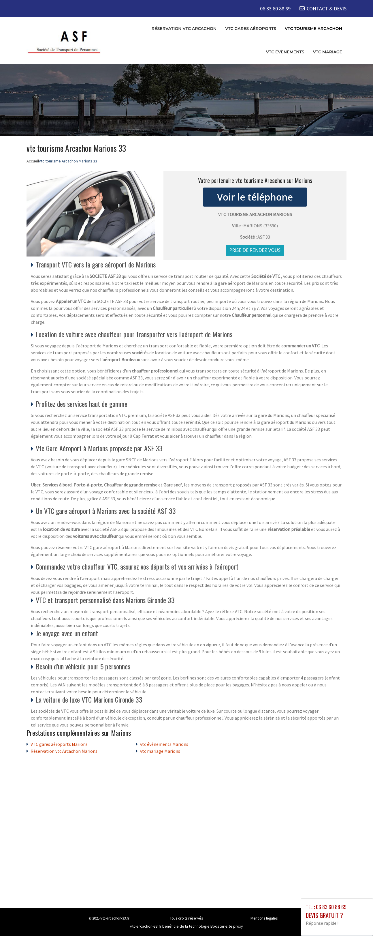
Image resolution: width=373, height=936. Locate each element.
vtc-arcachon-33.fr (114, 918)
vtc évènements (285, 52)
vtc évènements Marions (164, 744)
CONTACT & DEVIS (326, 8)
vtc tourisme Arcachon (313, 28)
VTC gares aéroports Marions (59, 744)
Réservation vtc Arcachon (184, 28)
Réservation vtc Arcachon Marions (64, 751)
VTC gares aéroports (250, 28)
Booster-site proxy (226, 926)
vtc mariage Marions (160, 751)
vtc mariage (327, 52)
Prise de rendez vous (255, 250)
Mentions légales (264, 918)
